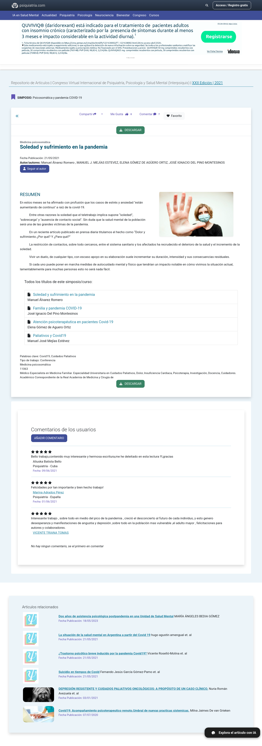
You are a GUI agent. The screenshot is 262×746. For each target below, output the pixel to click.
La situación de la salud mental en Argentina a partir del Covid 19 (104, 635)
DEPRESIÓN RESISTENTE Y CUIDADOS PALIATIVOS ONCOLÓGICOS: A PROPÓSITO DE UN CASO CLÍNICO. (133, 689)
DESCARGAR (130, 130)
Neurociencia (104, 15)
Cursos (154, 15)
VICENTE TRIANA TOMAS (51, 532)
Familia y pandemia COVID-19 (57, 308)
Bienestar (123, 15)
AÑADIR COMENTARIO (49, 438)
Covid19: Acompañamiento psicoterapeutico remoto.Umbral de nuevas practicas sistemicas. (124, 710)
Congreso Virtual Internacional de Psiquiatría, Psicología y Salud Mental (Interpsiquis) (121, 83)
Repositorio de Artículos (30, 83)
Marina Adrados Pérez (48, 492)
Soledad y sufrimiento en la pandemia (64, 294)
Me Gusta (122, 114)
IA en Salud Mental (26, 15)
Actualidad (49, 15)
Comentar (150, 114)
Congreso (139, 15)
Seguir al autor (34, 168)
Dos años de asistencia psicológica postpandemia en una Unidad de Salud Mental (116, 616)
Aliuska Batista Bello (47, 461)
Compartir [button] (90, 114)
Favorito (174, 116)
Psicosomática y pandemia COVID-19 (46, 96)
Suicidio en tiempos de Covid (79, 672)
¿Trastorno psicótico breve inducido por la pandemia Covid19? (103, 653)
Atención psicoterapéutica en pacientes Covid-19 (73, 322)
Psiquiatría (67, 15)
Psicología (85, 15)
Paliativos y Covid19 (49, 335)
